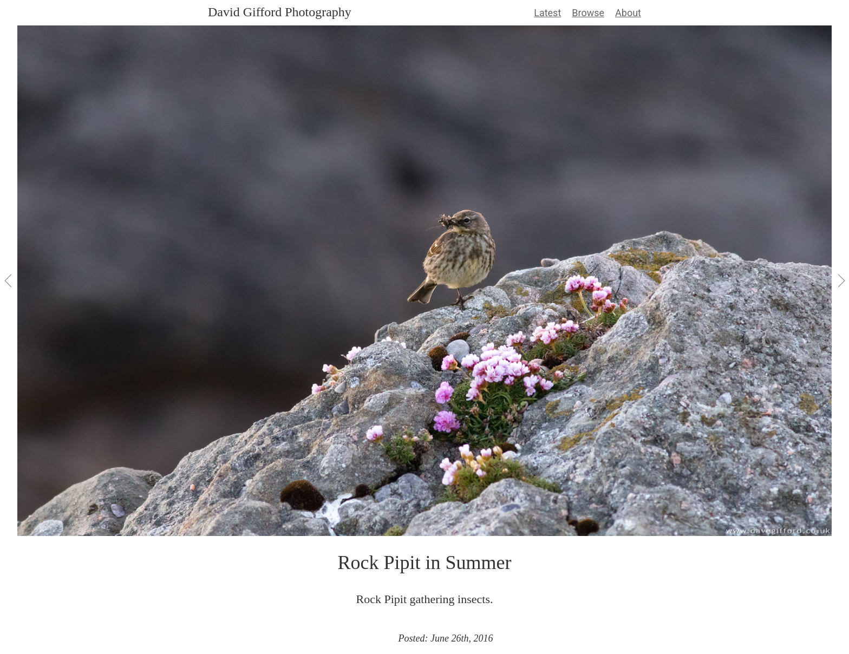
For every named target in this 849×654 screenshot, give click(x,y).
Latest (547, 12)
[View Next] (840, 280)
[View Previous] (8, 280)
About (628, 12)
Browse (588, 12)
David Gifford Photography (279, 11)
